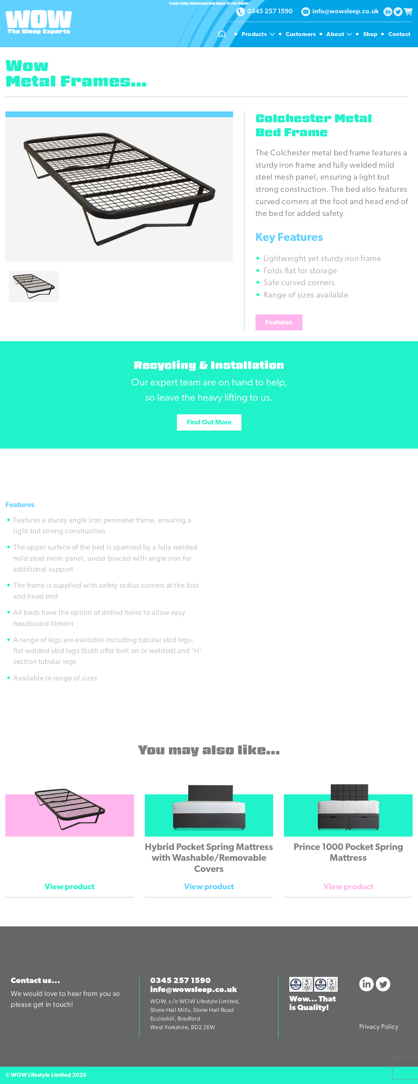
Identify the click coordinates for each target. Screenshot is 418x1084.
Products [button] (259, 34)
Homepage (222, 34)
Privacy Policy (379, 1027)
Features (279, 323)
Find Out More (209, 422)
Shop (371, 34)
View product (69, 887)
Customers (301, 34)
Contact (399, 35)
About (340, 34)
